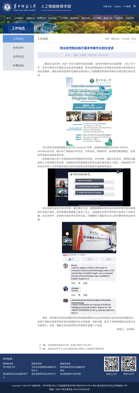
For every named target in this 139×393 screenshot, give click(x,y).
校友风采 (130, 18)
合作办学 (18, 47)
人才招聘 (97, 18)
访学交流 (18, 56)
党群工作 (108, 18)
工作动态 (18, 38)
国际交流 (86, 18)
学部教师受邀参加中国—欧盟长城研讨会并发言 (70, 345)
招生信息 (52, 18)
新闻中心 (30, 18)
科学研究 (75, 18)
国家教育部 (8, 364)
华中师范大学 (9, 367)
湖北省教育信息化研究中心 (43, 374)
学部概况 (19, 18)
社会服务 (119, 18)
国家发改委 (65, 364)
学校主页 (107, 6)
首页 (8, 18)
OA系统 (127, 6)
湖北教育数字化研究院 (70, 374)
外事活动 (18, 65)
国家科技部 (36, 364)
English (118, 6)
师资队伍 (41, 18)
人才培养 (63, 18)
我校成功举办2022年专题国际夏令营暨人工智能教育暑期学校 (76, 349)
